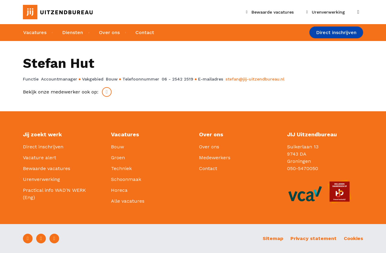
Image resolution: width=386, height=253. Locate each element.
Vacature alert (39, 157)
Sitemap (273, 238)
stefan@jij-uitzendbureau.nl (255, 79)
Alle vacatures (127, 201)
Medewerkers (214, 157)
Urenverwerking (41, 179)
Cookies (353, 238)
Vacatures (34, 32)
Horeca (119, 190)
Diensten (72, 32)
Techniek (121, 168)
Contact (145, 32)
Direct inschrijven (336, 33)
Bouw (117, 147)
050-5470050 (302, 168)
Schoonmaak (126, 179)
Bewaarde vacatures (46, 168)
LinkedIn (107, 92)
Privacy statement (313, 238)
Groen (118, 157)
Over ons (109, 32)
